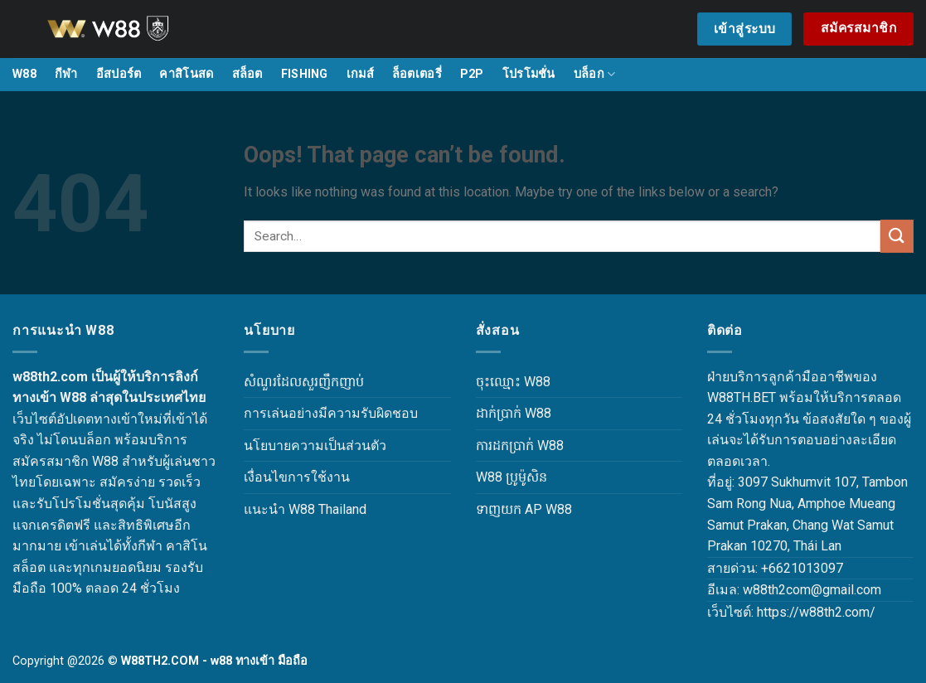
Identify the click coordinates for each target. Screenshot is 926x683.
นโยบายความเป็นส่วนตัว (315, 445)
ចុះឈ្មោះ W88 (513, 382)
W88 (24, 74)
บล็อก (595, 74)
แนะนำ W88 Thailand (305, 509)
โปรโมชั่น (528, 74)
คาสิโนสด (186, 74)
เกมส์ (360, 74)
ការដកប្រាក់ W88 (520, 445)
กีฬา (66, 74)
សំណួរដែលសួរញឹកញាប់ (304, 382)
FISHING (304, 74)
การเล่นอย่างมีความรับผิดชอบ (331, 413)
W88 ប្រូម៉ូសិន (511, 477)
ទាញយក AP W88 (524, 509)
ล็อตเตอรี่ (417, 74)
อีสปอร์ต (119, 74)
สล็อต (247, 74)
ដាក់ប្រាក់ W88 (513, 413)
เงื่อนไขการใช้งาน (297, 477)
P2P (472, 74)
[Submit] (897, 236)
